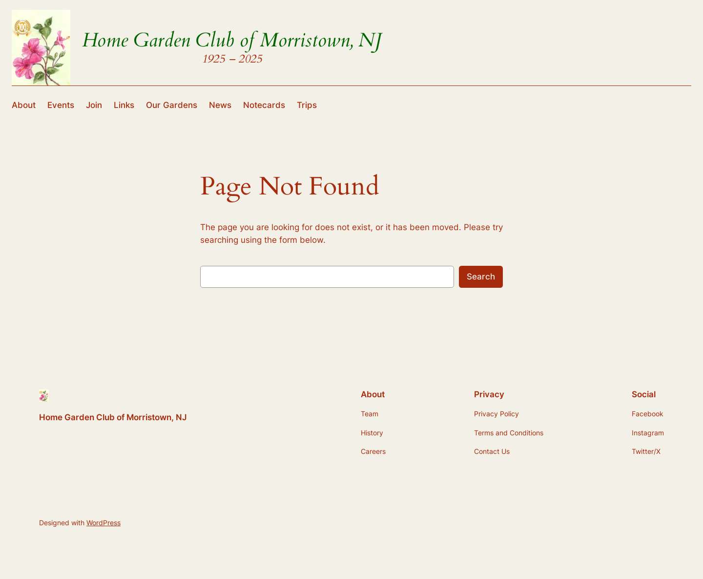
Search (481, 276)
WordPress (103, 522)
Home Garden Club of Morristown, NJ (231, 40)
